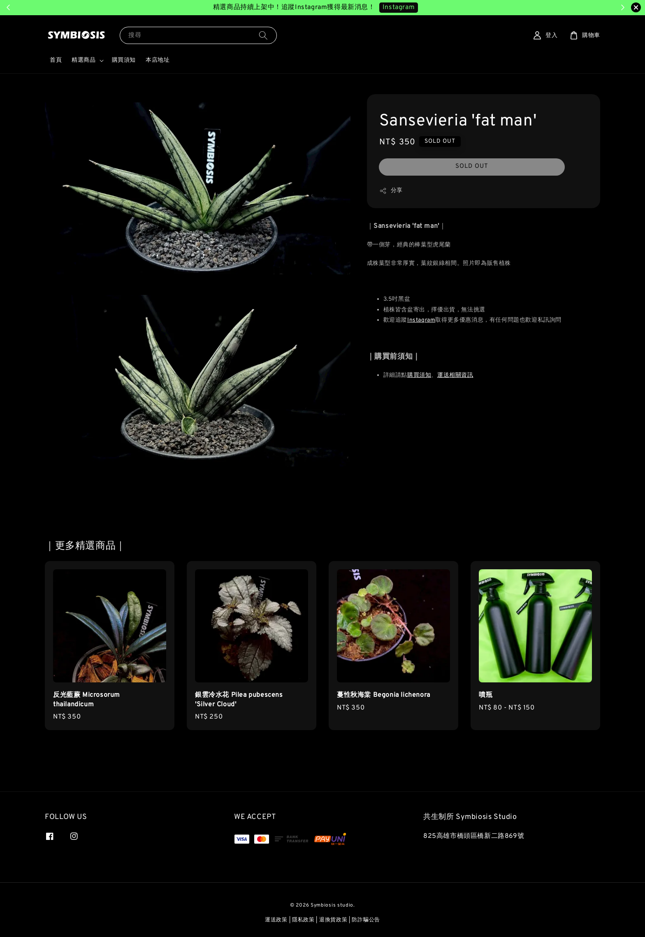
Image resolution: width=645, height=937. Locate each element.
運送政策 (276, 920)
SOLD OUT (471, 166)
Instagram (421, 320)
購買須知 (124, 60)
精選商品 (83, 60)
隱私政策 (303, 920)
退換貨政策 (333, 920)
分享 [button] (391, 191)
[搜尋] (263, 35)
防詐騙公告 (366, 920)
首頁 (56, 60)
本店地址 (157, 60)
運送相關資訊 (455, 375)
